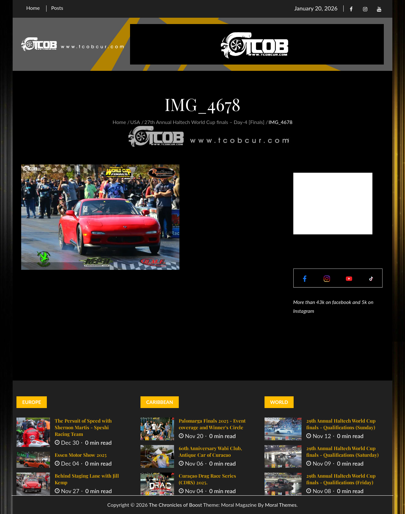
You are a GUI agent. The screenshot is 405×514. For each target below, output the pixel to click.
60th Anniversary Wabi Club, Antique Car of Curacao (210, 451)
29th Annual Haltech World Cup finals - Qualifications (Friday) (341, 479)
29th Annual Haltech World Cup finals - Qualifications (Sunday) (341, 424)
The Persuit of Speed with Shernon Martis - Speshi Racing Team (83, 427)
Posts (57, 8)
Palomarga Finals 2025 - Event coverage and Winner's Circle (212, 424)
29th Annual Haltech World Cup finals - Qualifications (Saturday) (342, 451)
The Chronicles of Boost (175, 505)
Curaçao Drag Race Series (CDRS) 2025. (207, 479)
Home (33, 8)
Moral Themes (280, 505)
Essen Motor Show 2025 (81, 455)
